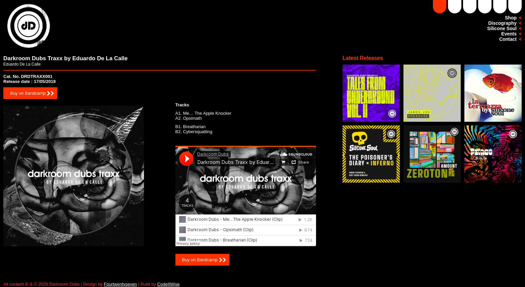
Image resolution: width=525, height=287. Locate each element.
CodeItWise (168, 284)
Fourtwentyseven (120, 284)
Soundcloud (439, 6)
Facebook (500, 6)
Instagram (485, 6)
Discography (502, 23)
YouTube (469, 6)
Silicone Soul (502, 28)
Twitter (515, 6)
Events (509, 33)
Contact (508, 39)
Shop (511, 17)
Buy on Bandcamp (28, 93)
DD (454, 6)
